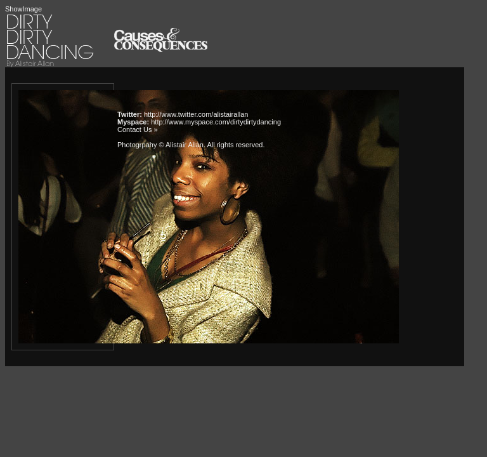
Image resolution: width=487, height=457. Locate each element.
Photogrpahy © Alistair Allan (160, 145)
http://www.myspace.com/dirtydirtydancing (216, 122)
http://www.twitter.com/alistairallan (196, 114)
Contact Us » (137, 129)
